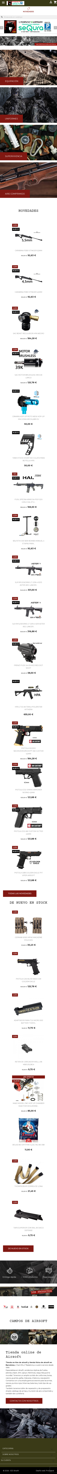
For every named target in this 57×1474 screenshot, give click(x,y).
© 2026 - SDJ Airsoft (11, 1471)
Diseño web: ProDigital (45, 1471)
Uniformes (11, 118)
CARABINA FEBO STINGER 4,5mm (28, 292)
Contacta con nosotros (24, 1401)
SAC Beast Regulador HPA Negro (28, 333)
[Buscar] (28, 17)
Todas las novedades (19, 893)
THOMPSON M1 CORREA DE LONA (28, 1186)
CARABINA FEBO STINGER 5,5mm (28, 251)
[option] (28, 26)
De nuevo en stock (18, 1248)
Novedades (28, 12)
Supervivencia (13, 156)
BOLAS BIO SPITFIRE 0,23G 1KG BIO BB (28, 1145)
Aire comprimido (15, 194)
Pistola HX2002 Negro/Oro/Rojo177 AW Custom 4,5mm (29, 751)
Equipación (11, 81)
